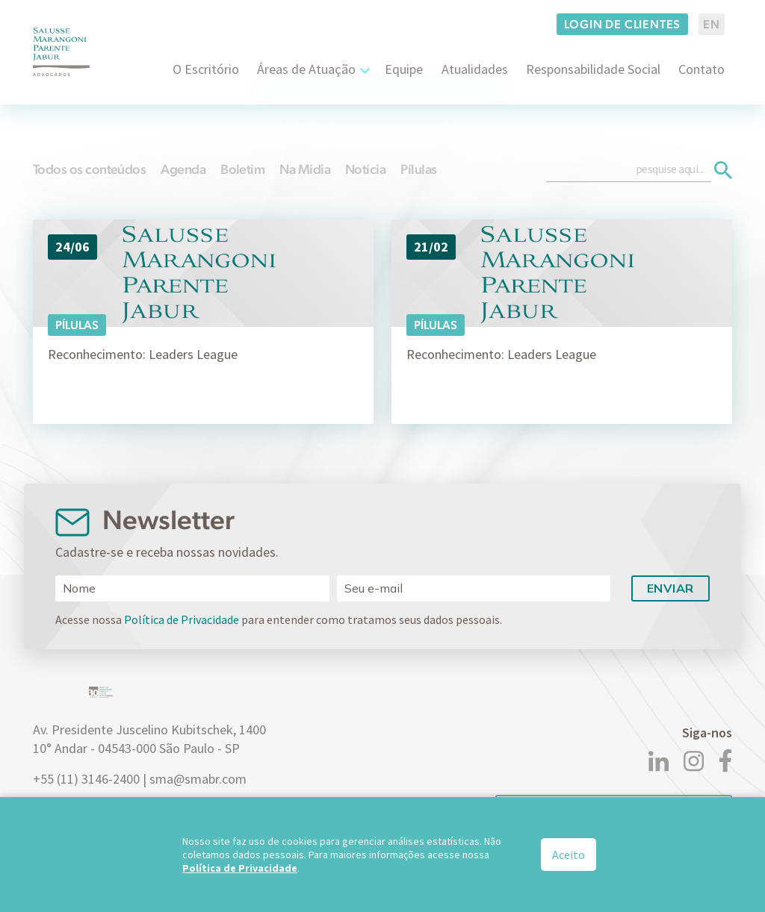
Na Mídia (304, 169)
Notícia (365, 169)
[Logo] (61, 52)
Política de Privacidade (181, 619)
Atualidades (475, 69)
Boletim (242, 169)
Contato (701, 69)
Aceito (568, 855)
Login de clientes (622, 24)
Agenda (183, 169)
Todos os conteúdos (89, 169)
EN (711, 24)
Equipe (404, 69)
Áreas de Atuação (306, 69)
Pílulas (418, 169)
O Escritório (206, 69)
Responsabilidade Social (593, 69)
